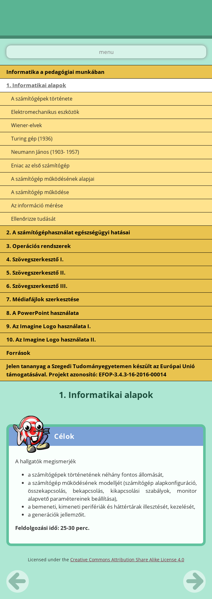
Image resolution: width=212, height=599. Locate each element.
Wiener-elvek (26, 125)
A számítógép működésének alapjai (52, 178)
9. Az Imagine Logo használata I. (48, 326)
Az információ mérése (37, 205)
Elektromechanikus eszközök (45, 111)
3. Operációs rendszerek (38, 246)
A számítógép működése (40, 192)
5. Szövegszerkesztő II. (35, 272)
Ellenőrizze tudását (33, 218)
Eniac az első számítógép (40, 165)
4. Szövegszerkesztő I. (35, 259)
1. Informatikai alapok (36, 85)
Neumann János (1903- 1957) (45, 151)
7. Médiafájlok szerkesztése (42, 299)
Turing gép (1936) (32, 138)
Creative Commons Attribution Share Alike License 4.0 (127, 560)
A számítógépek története (41, 98)
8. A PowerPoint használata (42, 312)
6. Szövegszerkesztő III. (36, 286)
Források (18, 352)
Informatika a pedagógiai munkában (55, 71)
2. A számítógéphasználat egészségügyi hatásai (68, 232)
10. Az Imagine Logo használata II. (51, 339)
